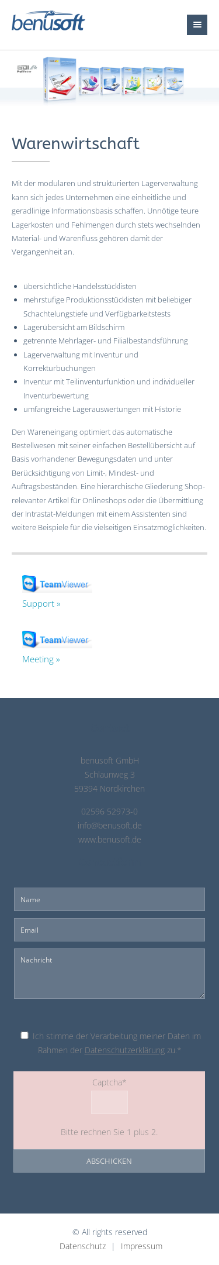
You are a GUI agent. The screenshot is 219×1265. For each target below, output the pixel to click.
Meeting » (41, 659)
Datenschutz (83, 1246)
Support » (41, 603)
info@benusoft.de (110, 825)
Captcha (72, 1081)
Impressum (141, 1246)
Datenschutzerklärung (125, 1050)
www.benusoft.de (109, 839)
